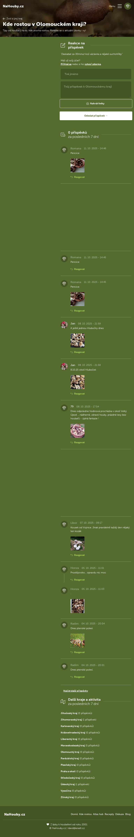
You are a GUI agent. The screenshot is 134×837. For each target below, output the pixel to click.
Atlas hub (98, 814)
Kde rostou (85, 814)
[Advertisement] (29, 93)
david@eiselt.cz (76, 828)
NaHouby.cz (13, 6)
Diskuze (119, 814)
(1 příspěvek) (78, 719)
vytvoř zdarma (93, 64)
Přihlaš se (66, 64)
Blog (128, 814)
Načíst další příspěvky (75, 690)
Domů (74, 814)
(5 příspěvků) (80, 745)
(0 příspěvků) (76, 713)
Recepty (109, 814)
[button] (119, 6)
